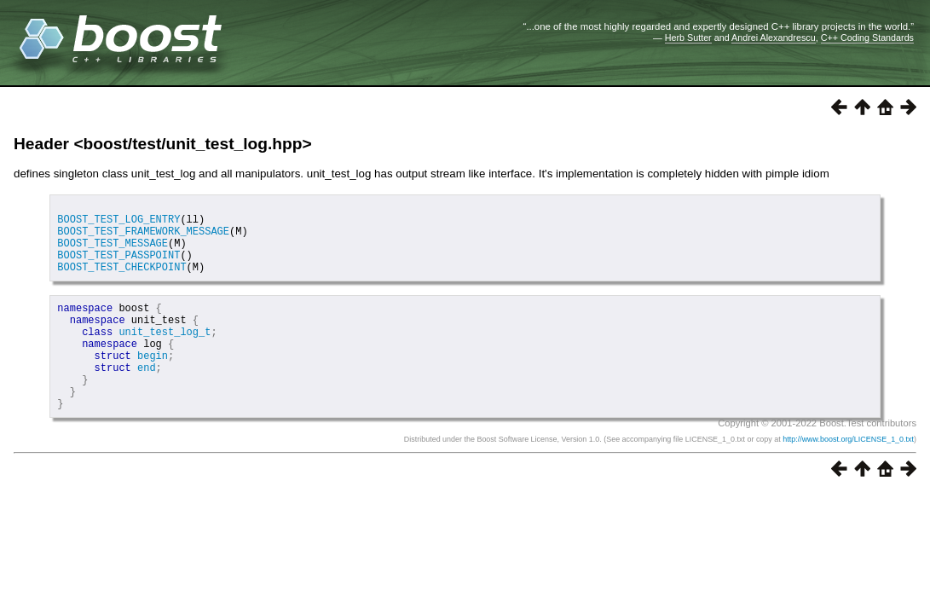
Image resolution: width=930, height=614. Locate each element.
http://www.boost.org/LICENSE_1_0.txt (848, 477)
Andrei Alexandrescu (773, 37)
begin (152, 383)
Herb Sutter (688, 37)
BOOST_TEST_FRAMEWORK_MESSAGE (143, 238)
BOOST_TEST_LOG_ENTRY (118, 224)
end (146, 398)
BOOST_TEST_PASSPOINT (118, 267)
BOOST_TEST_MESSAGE (112, 253)
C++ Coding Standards (867, 37)
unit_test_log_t (164, 354)
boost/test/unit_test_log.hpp (193, 144)
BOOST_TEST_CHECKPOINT (121, 282)
